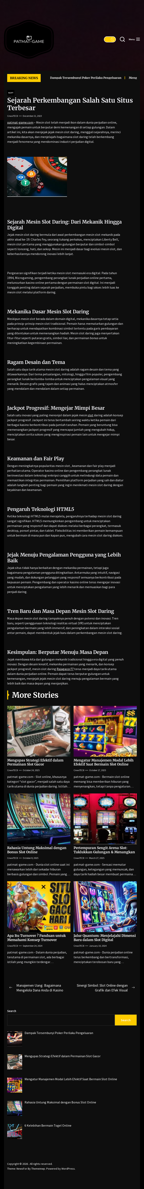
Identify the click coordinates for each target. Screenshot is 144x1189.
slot (90, 415)
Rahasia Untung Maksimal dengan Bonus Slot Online (36, 850)
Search (11, 1011)
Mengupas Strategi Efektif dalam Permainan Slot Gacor (35, 762)
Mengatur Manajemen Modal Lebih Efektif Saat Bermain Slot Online (103, 762)
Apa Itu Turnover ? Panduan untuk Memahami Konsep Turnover (36, 937)
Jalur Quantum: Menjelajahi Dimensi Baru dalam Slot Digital (105, 937)
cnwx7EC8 (12, 115)
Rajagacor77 (65, 669)
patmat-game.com (20, 122)
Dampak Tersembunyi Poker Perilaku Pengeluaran (81, 78)
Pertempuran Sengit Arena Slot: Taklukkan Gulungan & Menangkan (104, 850)
